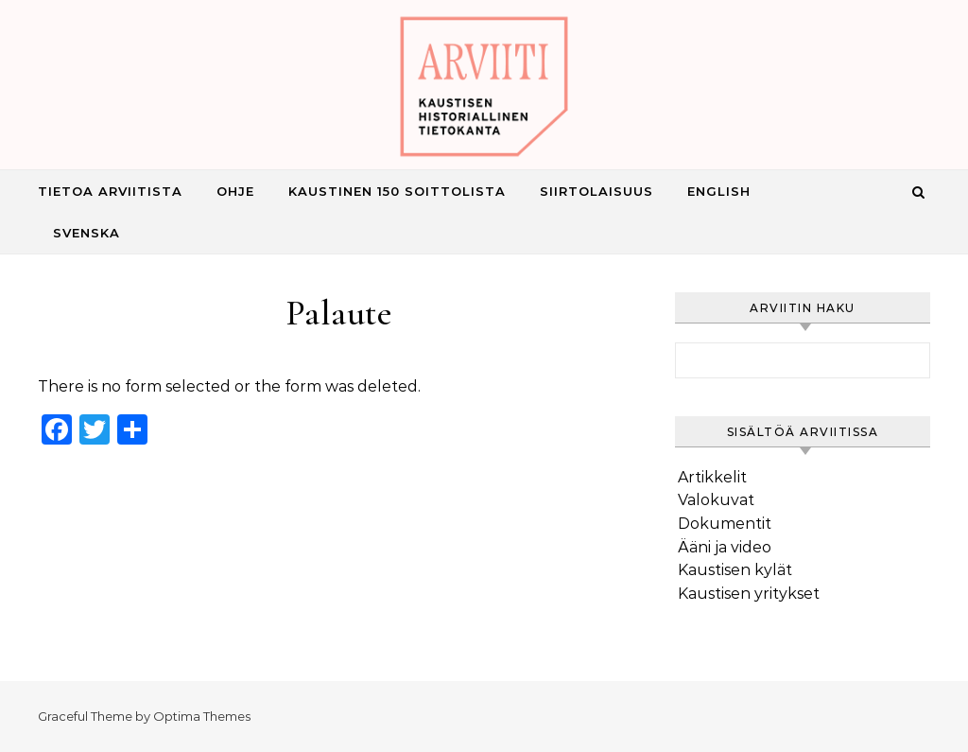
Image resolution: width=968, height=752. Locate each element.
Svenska (86, 232)
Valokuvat (716, 500)
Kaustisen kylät (735, 570)
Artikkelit (712, 477)
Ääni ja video (724, 547)
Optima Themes (202, 716)
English (719, 191)
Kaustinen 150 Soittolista (397, 191)
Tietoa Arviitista (110, 191)
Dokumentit (724, 524)
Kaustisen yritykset (749, 594)
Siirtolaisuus (596, 191)
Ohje (235, 191)
